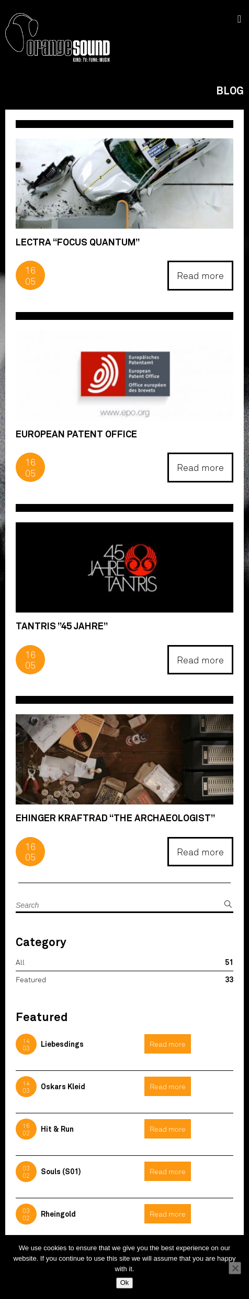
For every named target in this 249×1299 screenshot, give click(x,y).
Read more (200, 275)
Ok (124, 1282)
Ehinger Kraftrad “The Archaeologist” (115, 817)
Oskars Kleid (63, 1086)
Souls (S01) (61, 1171)
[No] (235, 1268)
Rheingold (58, 1213)
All (20, 962)
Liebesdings (62, 1043)
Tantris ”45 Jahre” (62, 625)
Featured (31, 979)
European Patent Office (76, 433)
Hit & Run (57, 1128)
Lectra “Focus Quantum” (78, 242)
